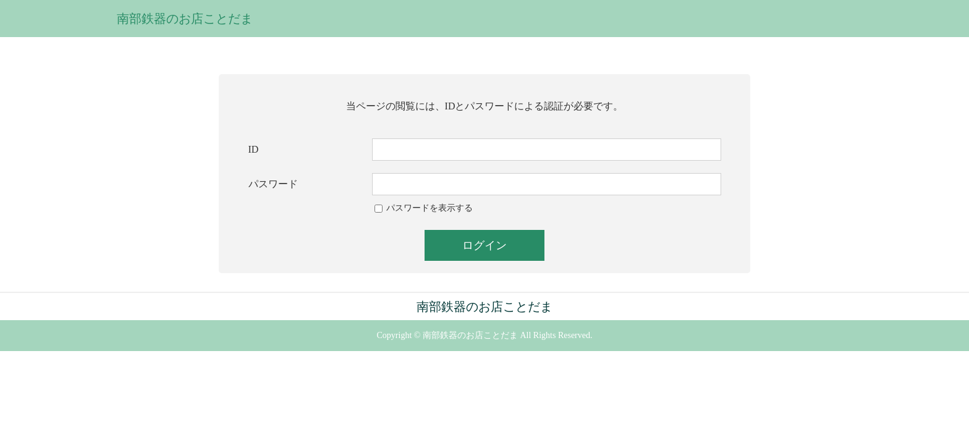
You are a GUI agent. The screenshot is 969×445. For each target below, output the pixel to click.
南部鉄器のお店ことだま (185, 18)
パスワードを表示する (429, 208)
